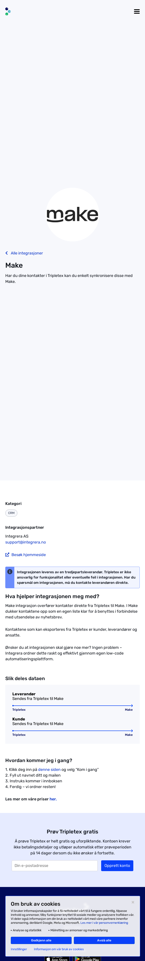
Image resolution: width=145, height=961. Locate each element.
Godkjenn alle (41, 940)
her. (53, 799)
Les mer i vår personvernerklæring (104, 923)
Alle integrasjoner (24, 253)
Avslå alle (104, 940)
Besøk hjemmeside (25, 554)
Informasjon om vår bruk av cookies (59, 949)
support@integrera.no (25, 542)
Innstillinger (19, 949)
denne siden (49, 769)
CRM (11, 513)
